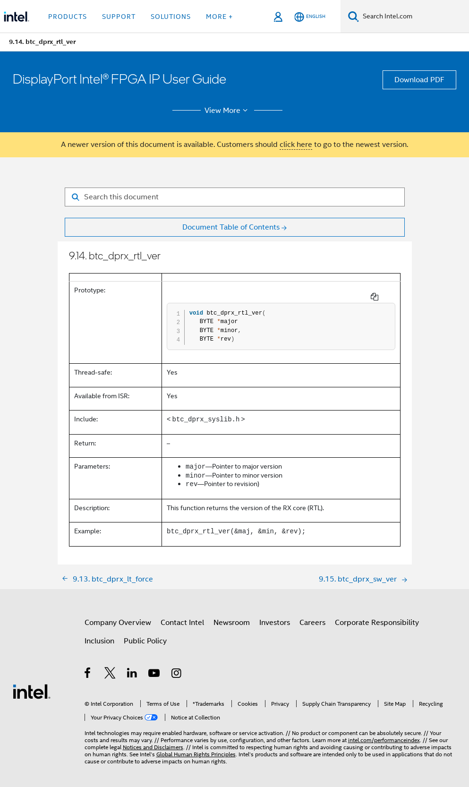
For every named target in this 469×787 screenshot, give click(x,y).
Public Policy (145, 633)
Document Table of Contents (231, 227)
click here (296, 144)
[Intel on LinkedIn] (132, 667)
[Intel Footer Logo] (32, 683)
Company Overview (118, 615)
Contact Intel (182, 615)
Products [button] (67, 16)
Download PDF (419, 80)
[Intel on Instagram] (177, 667)
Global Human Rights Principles (196, 746)
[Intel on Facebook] (88, 667)
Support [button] (119, 16)
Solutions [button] (171, 16)
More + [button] (219, 16)
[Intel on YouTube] (154, 667)
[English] (310, 16)
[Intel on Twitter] (110, 667)
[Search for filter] (235, 197)
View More (227, 110)
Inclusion (99, 633)
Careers (312, 615)
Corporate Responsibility (377, 615)
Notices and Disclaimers (153, 739)
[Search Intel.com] (414, 16)
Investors (274, 615)
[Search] (353, 16)
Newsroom (231, 615)
